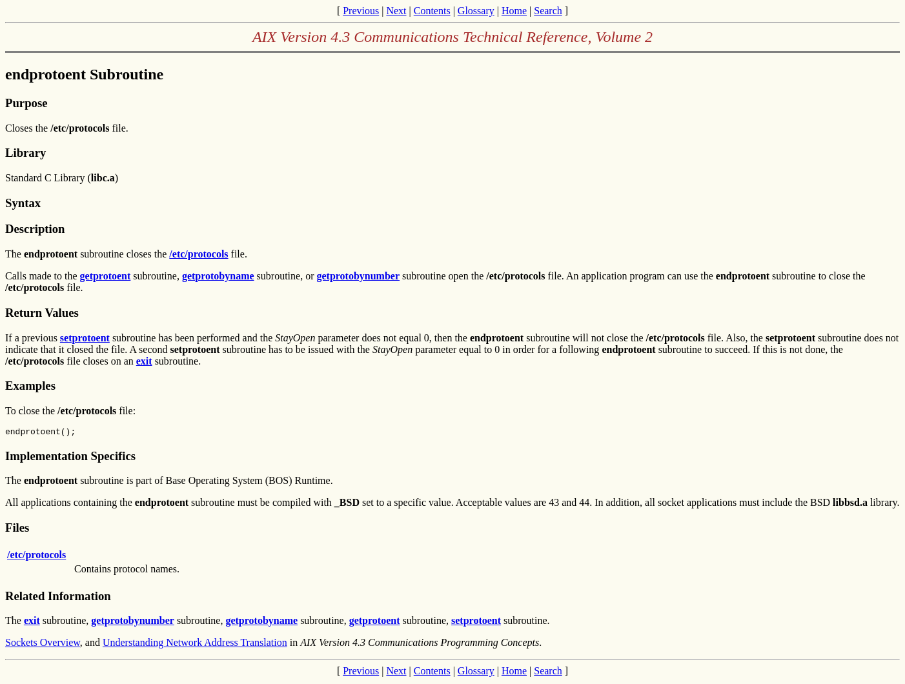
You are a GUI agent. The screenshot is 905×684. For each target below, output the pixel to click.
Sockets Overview (42, 644)
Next (396, 10)
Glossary (476, 10)
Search (548, 10)
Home (514, 10)
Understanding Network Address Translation (195, 644)
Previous (361, 10)
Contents (432, 10)
